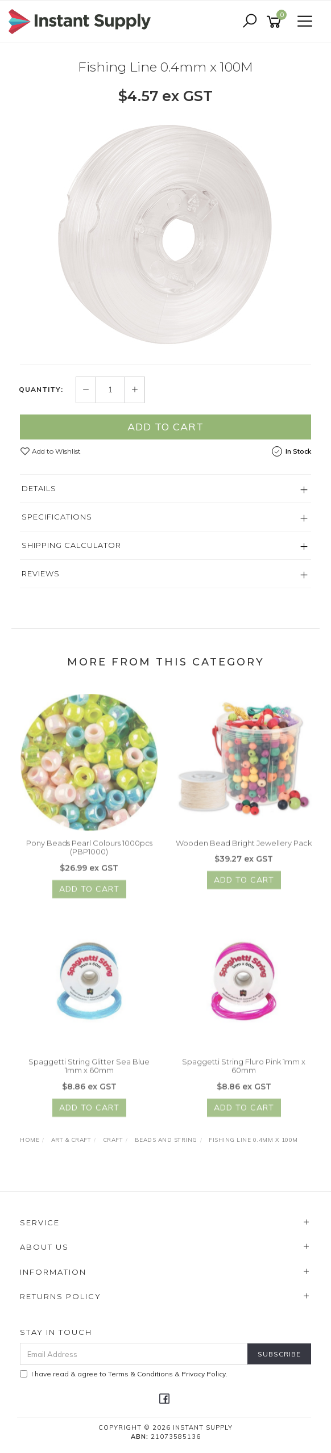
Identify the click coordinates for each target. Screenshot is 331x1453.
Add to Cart (165, 426)
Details (39, 488)
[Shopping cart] (275, 21)
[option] (165, 234)
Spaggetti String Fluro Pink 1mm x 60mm (243, 1071)
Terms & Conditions (140, 1374)
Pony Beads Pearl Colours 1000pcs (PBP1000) (89, 853)
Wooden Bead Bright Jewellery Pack (244, 848)
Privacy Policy (203, 1374)
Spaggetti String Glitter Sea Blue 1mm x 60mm (89, 1071)
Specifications (57, 516)
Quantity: (41, 390)
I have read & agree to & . (123, 1374)
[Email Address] (134, 1354)
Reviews (41, 573)
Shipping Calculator (71, 545)
